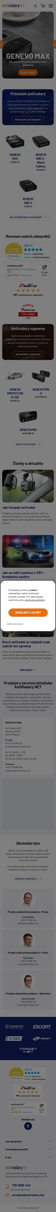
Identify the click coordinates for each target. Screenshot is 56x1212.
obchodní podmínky (35, 599)
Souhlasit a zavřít (28, 612)
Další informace (15, 623)
